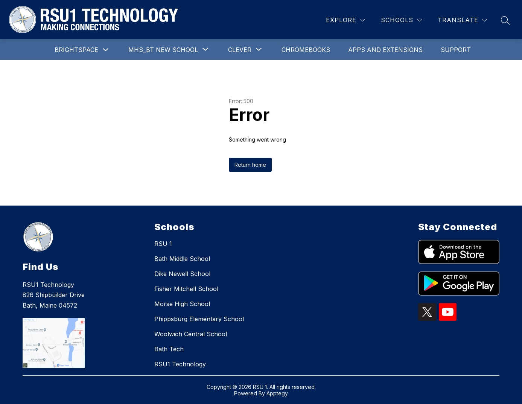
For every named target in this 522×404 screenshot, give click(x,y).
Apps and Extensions (385, 49)
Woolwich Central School (190, 334)
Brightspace (76, 49)
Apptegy (277, 393)
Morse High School (182, 304)
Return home (250, 165)
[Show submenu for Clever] (239, 49)
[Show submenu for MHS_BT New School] (163, 49)
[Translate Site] (462, 20)
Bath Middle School (182, 258)
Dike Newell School (182, 273)
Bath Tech (169, 349)
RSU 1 (163, 243)
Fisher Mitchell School (186, 289)
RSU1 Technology (180, 364)
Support (456, 49)
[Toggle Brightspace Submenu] (105, 50)
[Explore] (345, 20)
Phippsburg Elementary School (199, 319)
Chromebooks (306, 49)
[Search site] (505, 20)
